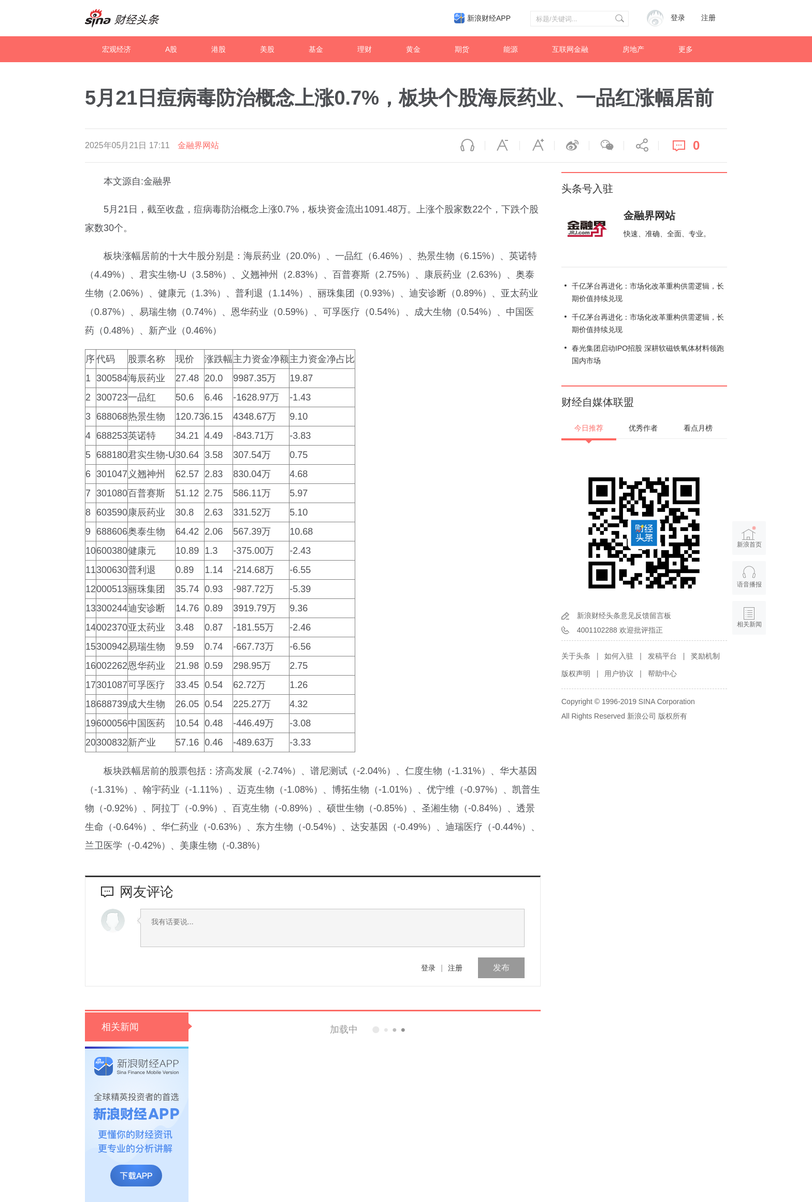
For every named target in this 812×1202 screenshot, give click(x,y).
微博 (572, 145)
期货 (462, 49)
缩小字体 (502, 145)
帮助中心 (662, 673)
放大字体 (537, 145)
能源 (510, 49)
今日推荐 (588, 428)
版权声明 (575, 673)
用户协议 (618, 673)
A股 (171, 49)
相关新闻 (120, 1027)
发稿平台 (662, 656)
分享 (641, 145)
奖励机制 (705, 656)
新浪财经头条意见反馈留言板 (624, 615)
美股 (267, 49)
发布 (501, 967)
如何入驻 (618, 656)
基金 (316, 49)
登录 (428, 968)
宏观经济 (116, 49)
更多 (685, 49)
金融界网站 (198, 145)
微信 (606, 145)
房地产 (633, 49)
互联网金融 (570, 49)
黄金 (413, 49)
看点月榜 (698, 428)
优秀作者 (643, 428)
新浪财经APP (489, 18)
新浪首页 (749, 537)
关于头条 (575, 656)
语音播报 (468, 145)
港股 (218, 49)
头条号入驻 (587, 188)
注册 (708, 18)
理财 (364, 49)
